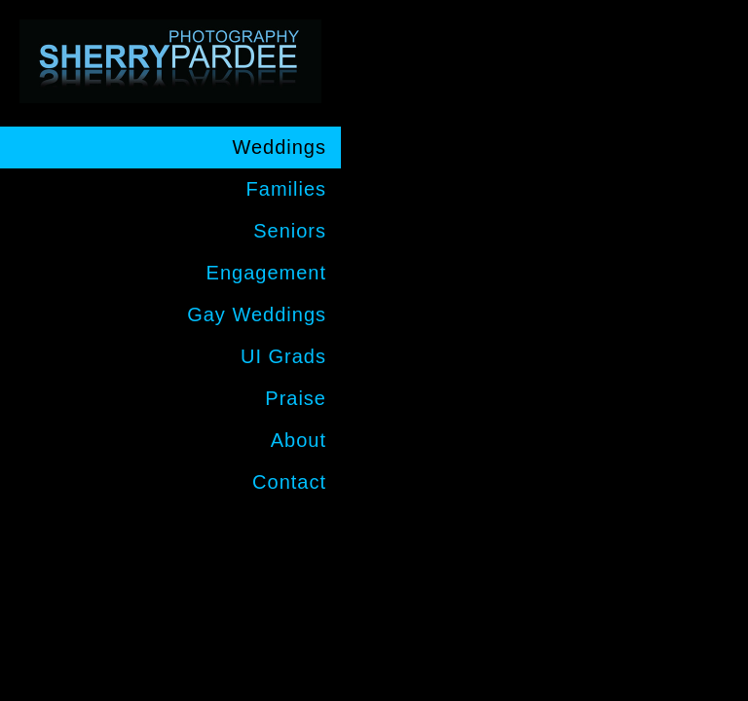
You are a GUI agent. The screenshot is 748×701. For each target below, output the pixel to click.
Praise (295, 398)
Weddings (279, 147)
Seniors (289, 230)
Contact (289, 482)
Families (286, 189)
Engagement (266, 272)
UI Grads (283, 356)
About (298, 440)
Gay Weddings (256, 314)
